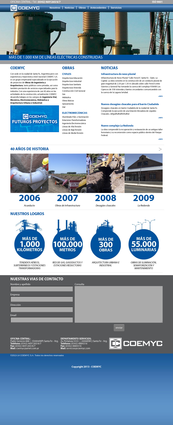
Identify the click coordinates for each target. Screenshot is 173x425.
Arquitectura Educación (72, 78)
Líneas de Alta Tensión (71, 127)
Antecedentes (98, 7)
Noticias (69, 7)
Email (13, 315)
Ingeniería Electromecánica (74, 123)
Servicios (116, 7)
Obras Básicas (68, 101)
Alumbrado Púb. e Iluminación (75, 117)
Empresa (15, 294)
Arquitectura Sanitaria (71, 85)
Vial (63, 107)
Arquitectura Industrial (71, 81)
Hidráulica (66, 97)
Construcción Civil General (73, 91)
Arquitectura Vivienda (71, 88)
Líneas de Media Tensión (72, 133)
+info (160, 96)
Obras (82, 7)
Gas (63, 94)
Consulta (79, 284)
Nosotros (55, 7)
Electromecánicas (74, 113)
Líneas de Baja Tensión (71, 130)
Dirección (15, 305)
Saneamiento (68, 104)
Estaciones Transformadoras (74, 120)
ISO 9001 (157, 2)
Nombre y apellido (20, 284)
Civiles (66, 74)
